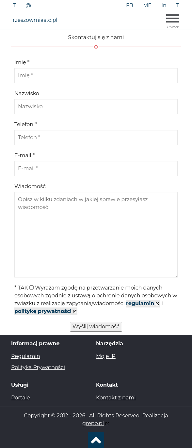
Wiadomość (30, 186)
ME (147, 5)
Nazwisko (26, 93)
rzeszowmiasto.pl (35, 20)
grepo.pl (93, 423)
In (164, 5)
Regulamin (25, 356)
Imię (21, 62)
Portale (20, 398)
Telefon (25, 124)
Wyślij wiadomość (96, 326)
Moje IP (106, 356)
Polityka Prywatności (38, 367)
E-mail (24, 155)
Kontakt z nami (116, 398)
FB (129, 5)
